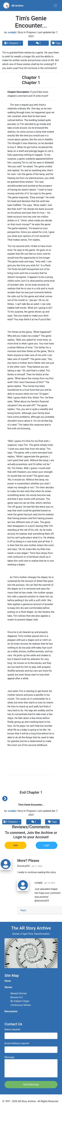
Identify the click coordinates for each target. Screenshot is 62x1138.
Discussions (11, 1011)
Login (46, 845)
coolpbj (12, 32)
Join (15, 845)
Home (8, 980)
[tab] (39, 910)
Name (12, 1029)
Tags (52, 821)
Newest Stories (19, 993)
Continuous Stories (21, 1005)
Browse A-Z (17, 997)
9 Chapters (12, 43)
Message (31, 1066)
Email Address (17, 1043)
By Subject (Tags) (20, 1001)
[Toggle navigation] (55, 6)
